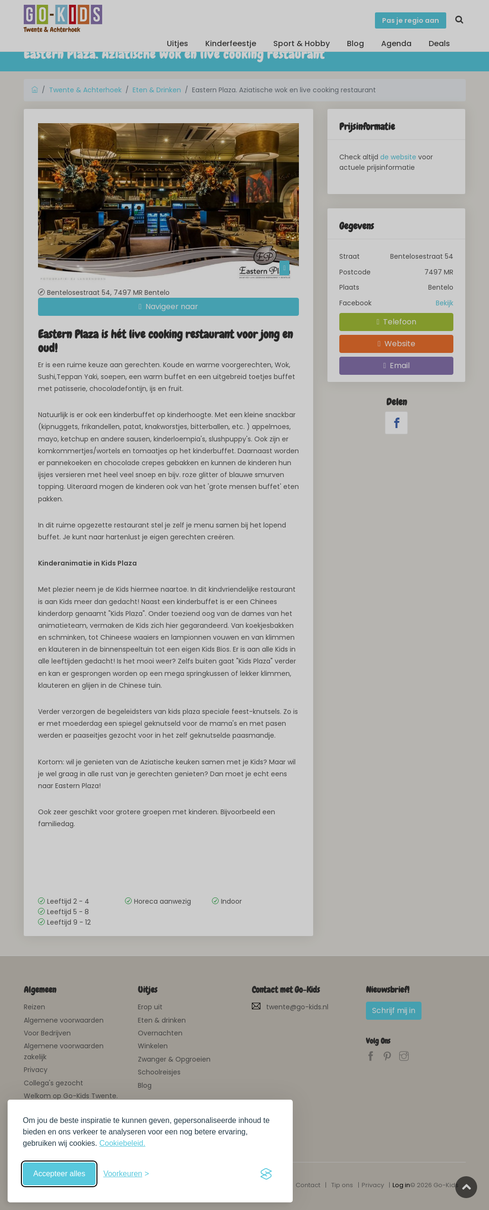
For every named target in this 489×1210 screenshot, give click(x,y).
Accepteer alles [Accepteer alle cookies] (59, 1174)
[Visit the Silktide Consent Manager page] (266, 1173)
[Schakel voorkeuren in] (126, 1174)
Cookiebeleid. (122, 1143)
